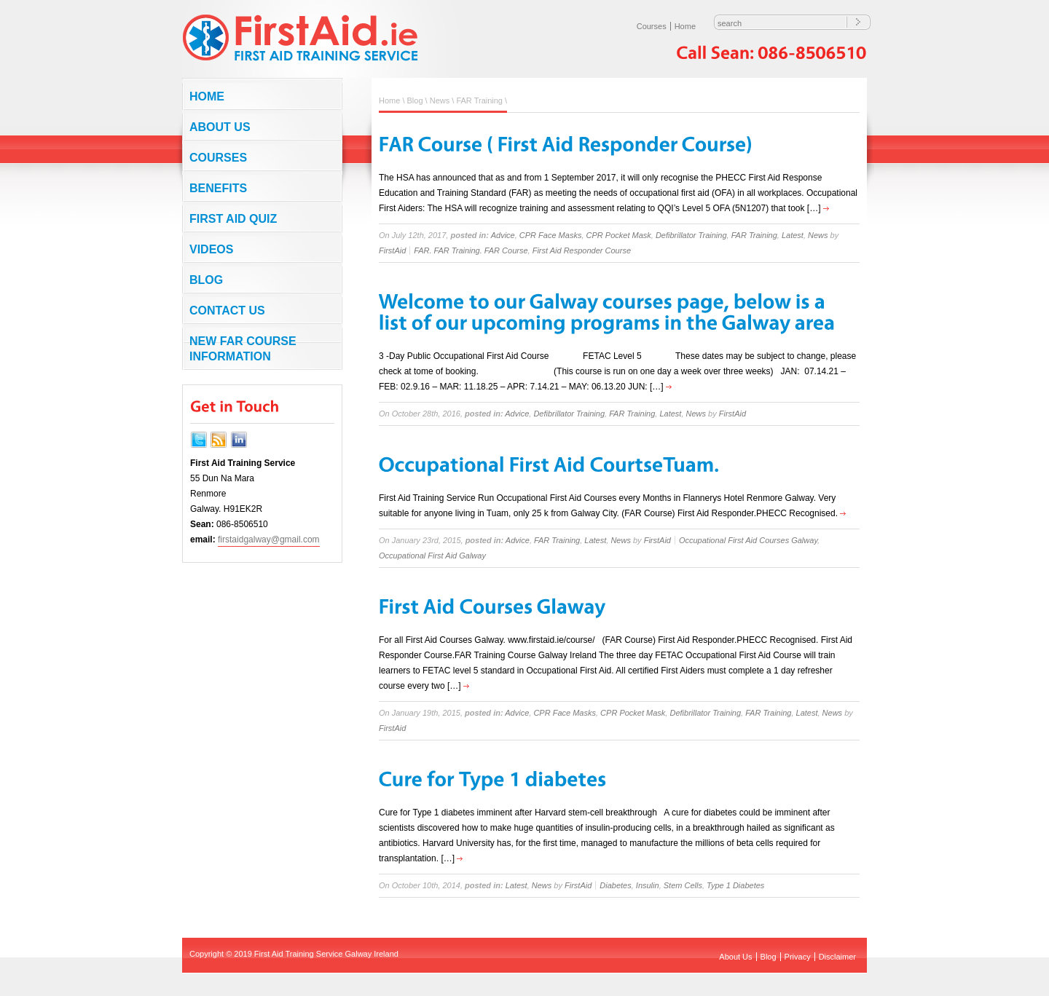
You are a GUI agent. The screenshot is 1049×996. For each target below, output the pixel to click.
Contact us (227, 310)
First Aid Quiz (233, 219)
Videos (211, 249)
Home (685, 26)
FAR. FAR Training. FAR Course (470, 250)
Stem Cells (683, 885)
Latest (793, 235)
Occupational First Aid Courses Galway (748, 540)
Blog (206, 280)
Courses (652, 26)
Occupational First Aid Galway (432, 555)
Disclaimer (837, 956)
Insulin (647, 885)
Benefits (218, 188)
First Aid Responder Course (582, 250)
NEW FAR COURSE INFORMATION (242, 349)
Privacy (798, 956)
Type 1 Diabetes (735, 885)
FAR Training (479, 100)
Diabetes (615, 885)
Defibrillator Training (691, 235)
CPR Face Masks (550, 235)
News (440, 100)
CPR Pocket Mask (618, 235)
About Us (220, 127)
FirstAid (392, 250)
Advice (503, 235)
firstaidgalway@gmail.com (269, 539)
